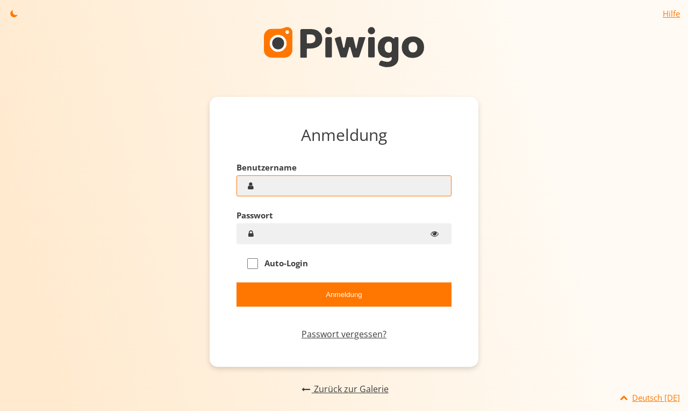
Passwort (254, 215)
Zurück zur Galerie (343, 389)
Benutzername (266, 167)
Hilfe (671, 13)
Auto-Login (277, 263)
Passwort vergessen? (344, 334)
